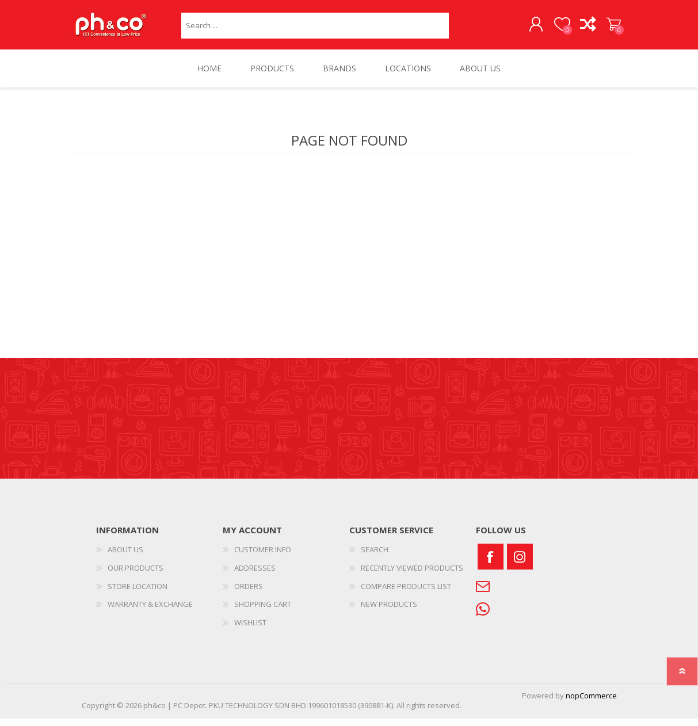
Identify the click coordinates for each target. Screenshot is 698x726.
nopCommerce (591, 703)
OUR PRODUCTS (135, 575)
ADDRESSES (255, 575)
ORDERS (248, 593)
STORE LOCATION (137, 593)
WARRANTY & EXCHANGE (150, 611)
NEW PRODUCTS (389, 611)
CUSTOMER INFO (262, 557)
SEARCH (374, 557)
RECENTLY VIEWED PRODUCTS (412, 575)
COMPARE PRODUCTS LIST (406, 593)
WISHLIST (250, 629)
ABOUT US (125, 557)
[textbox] (315, 29)
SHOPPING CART (604, 28)
